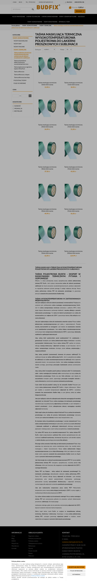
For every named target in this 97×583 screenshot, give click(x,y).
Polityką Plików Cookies (38, 575)
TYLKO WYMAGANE (76, 571)
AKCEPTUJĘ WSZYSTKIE (76, 567)
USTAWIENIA (76, 574)
